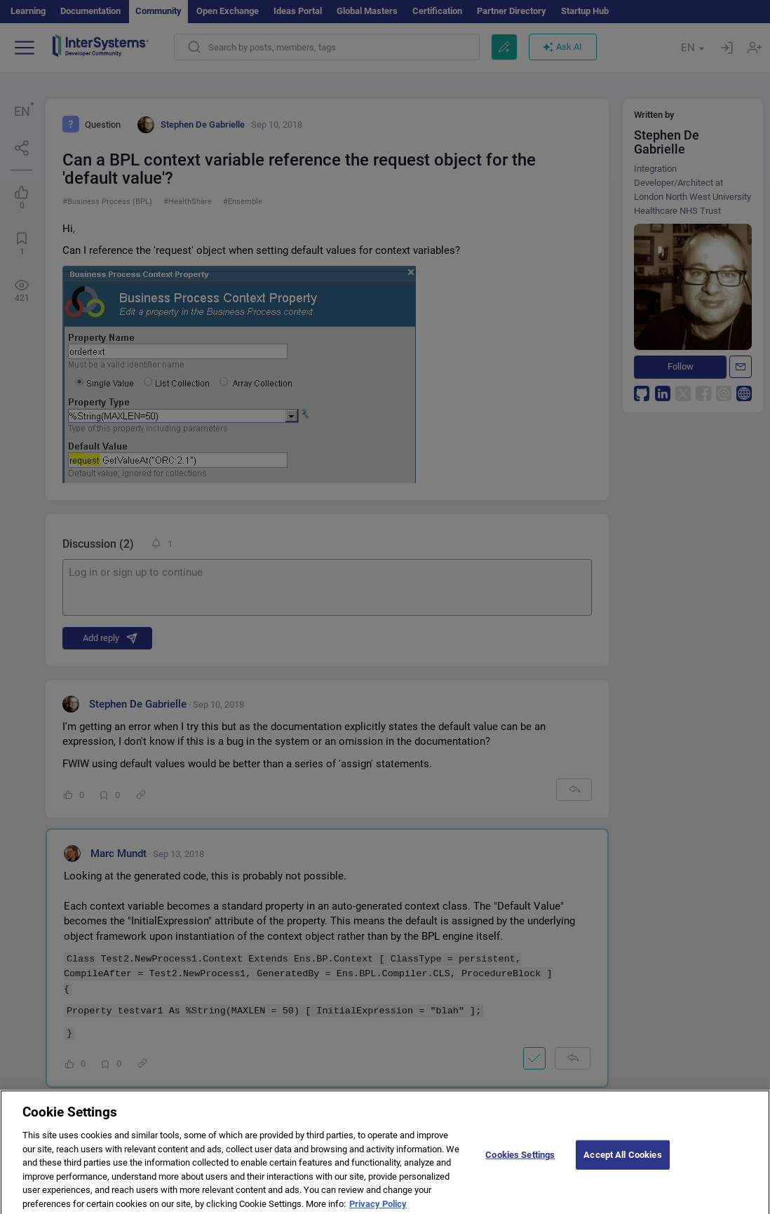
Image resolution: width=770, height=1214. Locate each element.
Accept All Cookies (622, 1159)
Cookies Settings (520, 1159)
